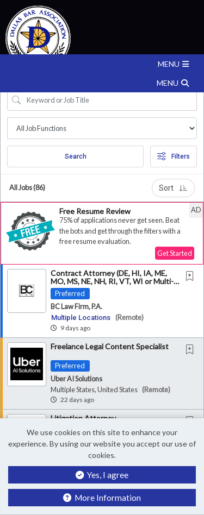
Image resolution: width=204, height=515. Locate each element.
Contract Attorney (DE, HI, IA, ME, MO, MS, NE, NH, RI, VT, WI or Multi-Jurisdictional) (112, 281)
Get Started (174, 253)
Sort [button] (173, 188)
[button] (102, 63)
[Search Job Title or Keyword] (109, 100)
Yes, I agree (102, 475)
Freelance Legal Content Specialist (110, 346)
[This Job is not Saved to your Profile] (192, 277)
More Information (102, 498)
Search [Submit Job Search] (75, 156)
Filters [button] (173, 156)
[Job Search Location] (102, 128)
